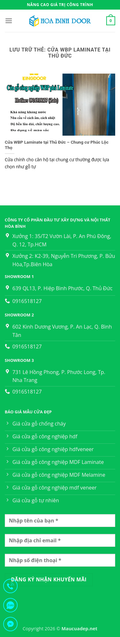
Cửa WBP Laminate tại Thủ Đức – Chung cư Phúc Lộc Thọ (56, 144)
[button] (8, 20)
